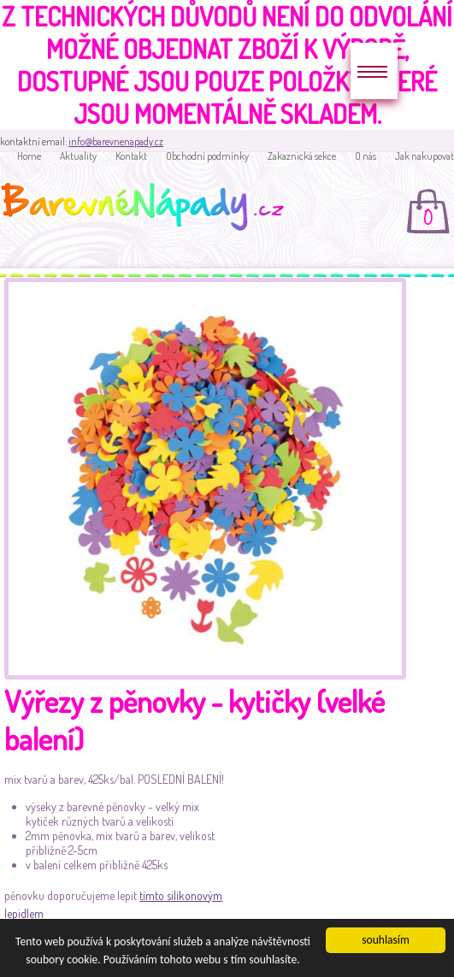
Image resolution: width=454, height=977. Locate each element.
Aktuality (78, 156)
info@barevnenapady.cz (115, 141)
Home (29, 156)
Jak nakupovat (424, 156)
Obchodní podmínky (207, 156)
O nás (365, 156)
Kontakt (131, 156)
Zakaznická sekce (302, 156)
